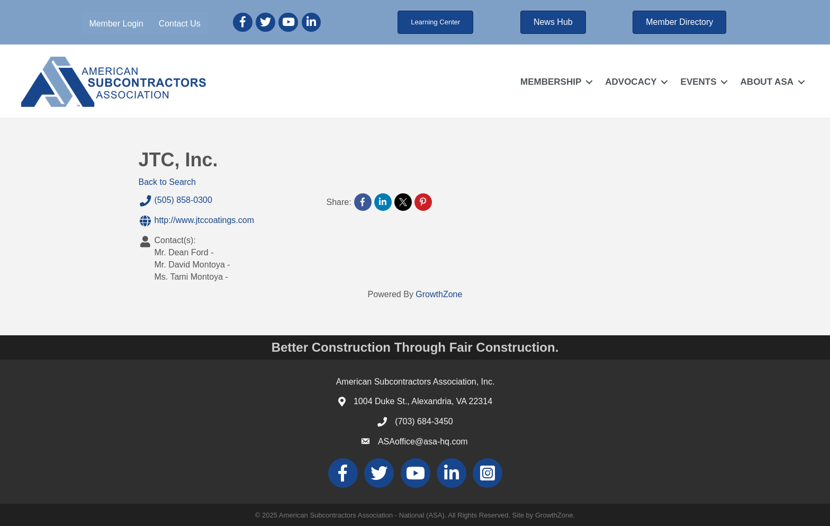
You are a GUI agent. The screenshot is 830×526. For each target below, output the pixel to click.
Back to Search (167, 181)
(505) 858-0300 (175, 200)
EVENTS (699, 82)
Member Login (116, 23)
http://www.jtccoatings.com (197, 220)
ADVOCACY (630, 82)
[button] (435, 22)
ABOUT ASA (767, 82)
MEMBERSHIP (550, 82)
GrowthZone (439, 294)
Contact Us (180, 23)
